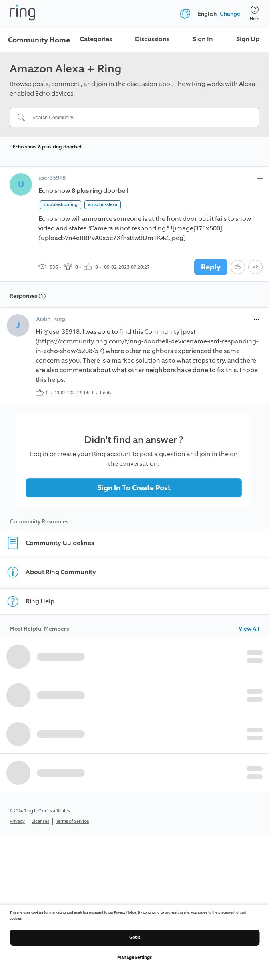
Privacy (17, 821)
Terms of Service (72, 821)
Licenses (40, 821)
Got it (134, 937)
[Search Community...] (139, 117)
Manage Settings (134, 957)
